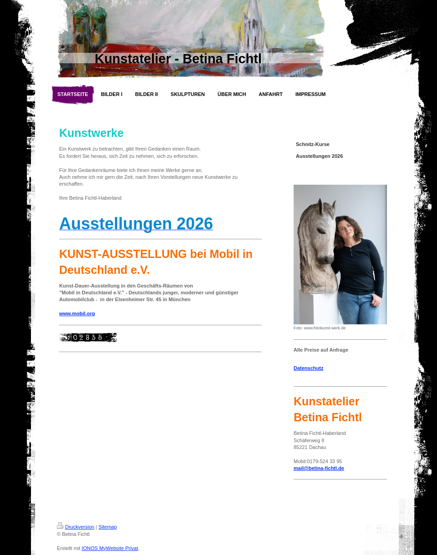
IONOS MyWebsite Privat (109, 548)
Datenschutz (308, 368)
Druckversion (75, 527)
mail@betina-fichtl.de (319, 468)
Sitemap (107, 527)
